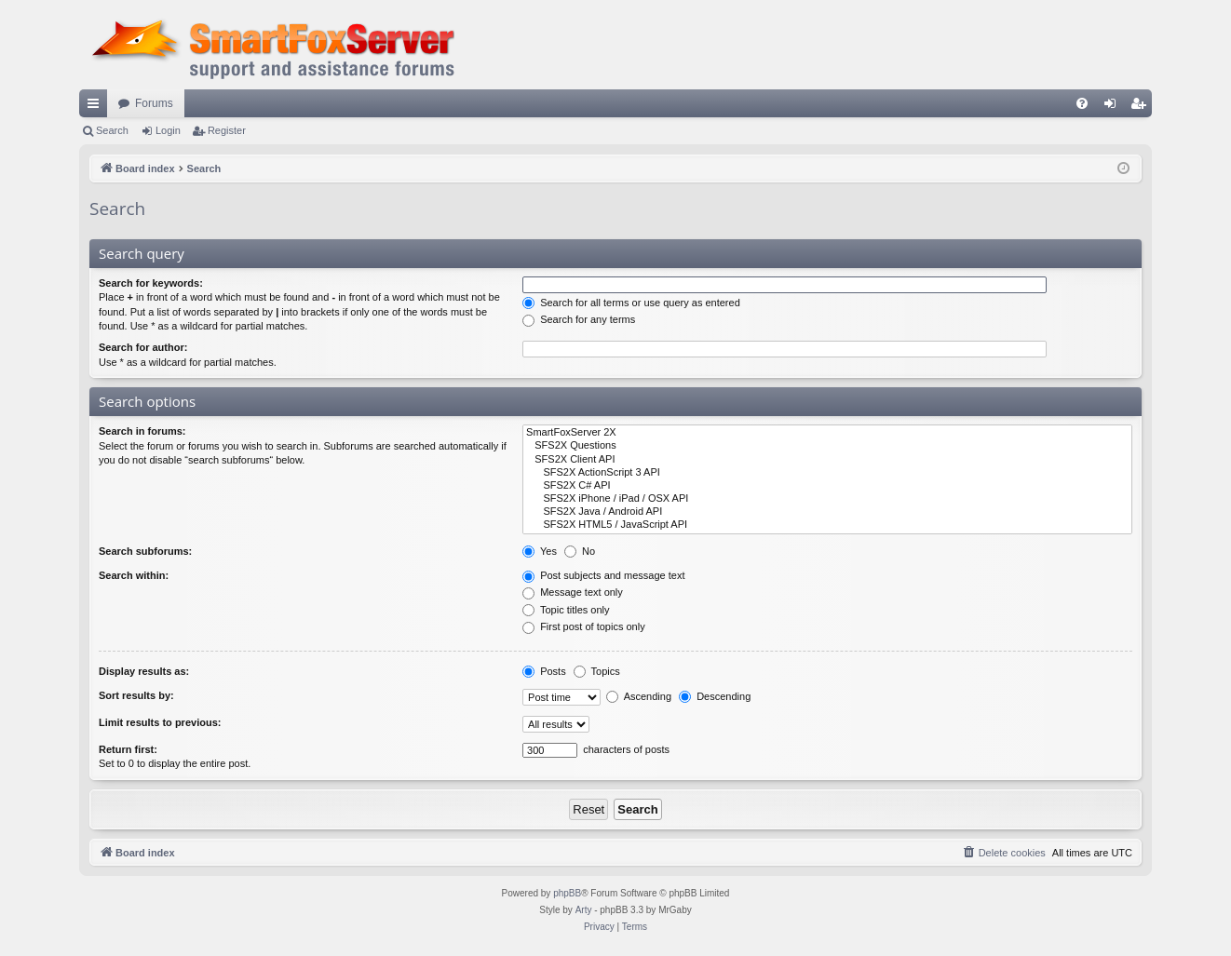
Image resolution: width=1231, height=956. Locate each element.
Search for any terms (578, 319)
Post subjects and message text (603, 575)
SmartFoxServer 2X (827, 432)
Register (227, 130)
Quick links (97, 107)
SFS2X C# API (827, 485)
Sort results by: (136, 695)
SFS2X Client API (827, 459)
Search (112, 130)
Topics (597, 671)
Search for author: (143, 347)
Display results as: (144, 671)
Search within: (134, 575)
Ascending (638, 696)
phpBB (567, 893)
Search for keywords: (151, 283)
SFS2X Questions (827, 445)
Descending (715, 696)
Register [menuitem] (1142, 107)
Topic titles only (565, 609)
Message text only (572, 592)
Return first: (128, 749)
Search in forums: (142, 431)
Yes (539, 551)
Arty (583, 910)
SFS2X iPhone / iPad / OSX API (827, 498)
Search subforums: (145, 551)
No (579, 551)
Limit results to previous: (160, 722)
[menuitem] (1082, 103)
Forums (154, 103)
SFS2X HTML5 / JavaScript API (827, 525)
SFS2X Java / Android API (827, 511)
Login (168, 130)
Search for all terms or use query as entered (631, 302)
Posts (544, 671)
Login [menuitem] (1114, 107)
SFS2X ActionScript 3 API (827, 472)
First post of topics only (583, 626)
